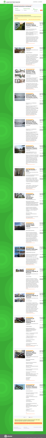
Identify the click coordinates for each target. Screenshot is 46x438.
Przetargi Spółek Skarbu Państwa (17, 428)
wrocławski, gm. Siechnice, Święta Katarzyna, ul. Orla (30, 72)
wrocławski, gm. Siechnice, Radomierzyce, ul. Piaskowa (30, 320)
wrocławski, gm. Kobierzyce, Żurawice (31, 147)
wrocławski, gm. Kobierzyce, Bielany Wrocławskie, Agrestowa (31, 353)
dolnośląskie (26, 5)
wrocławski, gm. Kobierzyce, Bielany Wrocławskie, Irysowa (31, 96)
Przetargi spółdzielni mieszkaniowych (38, 427)
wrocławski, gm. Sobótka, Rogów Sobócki (30, 225)
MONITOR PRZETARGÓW (20, 5)
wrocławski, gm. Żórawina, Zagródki (31, 24)
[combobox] (19, 10)
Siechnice (28, 48)
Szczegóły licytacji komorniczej (30, 43)
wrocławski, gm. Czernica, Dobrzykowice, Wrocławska (30, 196)
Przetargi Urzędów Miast (26, 428)
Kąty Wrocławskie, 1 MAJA (31, 170)
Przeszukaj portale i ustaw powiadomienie (20, 19)
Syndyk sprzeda (25, 427)
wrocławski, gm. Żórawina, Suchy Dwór (32, 248)
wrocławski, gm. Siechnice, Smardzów (31, 386)
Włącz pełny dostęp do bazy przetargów (34, 19)
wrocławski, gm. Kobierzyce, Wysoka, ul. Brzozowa (32, 271)
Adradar (15, 5)
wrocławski (30, 5)
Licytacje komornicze (16, 427)
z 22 (29, 417)
